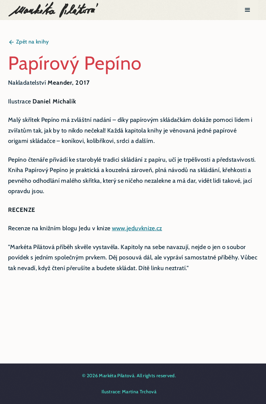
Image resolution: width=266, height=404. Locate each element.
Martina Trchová (139, 392)
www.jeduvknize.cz (137, 228)
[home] (53, 10)
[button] (248, 10)
